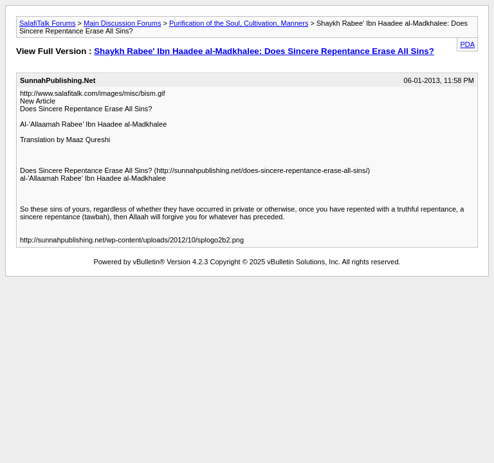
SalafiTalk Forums (47, 23)
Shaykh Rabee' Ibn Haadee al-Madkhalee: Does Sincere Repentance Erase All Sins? (264, 51)
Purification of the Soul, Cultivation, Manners (238, 23)
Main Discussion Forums (122, 23)
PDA (467, 44)
